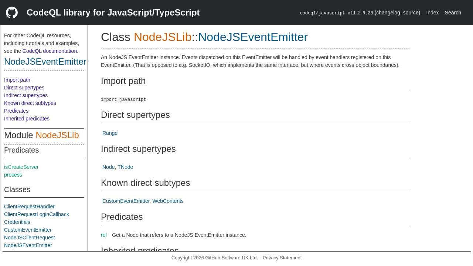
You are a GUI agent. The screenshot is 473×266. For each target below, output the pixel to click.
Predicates (16, 111)
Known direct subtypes (30, 103)
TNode (125, 167)
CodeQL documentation (50, 51)
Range (110, 133)
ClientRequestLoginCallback (36, 214)
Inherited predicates (27, 119)
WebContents (168, 201)
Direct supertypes (24, 88)
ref (104, 235)
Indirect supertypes (26, 95)
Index (432, 13)
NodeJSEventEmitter (45, 61)
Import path (17, 80)
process (13, 175)
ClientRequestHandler (29, 206)
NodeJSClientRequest (29, 238)
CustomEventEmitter (27, 230)
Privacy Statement (282, 257)
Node (108, 167)
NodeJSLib (57, 135)
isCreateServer (21, 167)
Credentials (17, 222)
